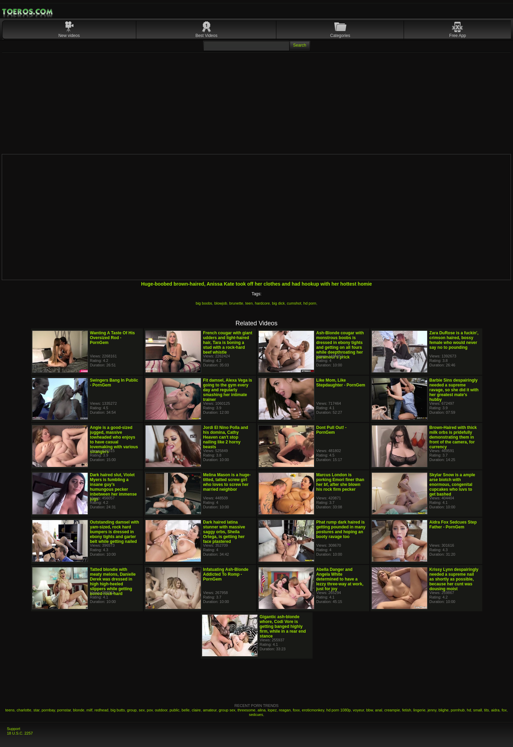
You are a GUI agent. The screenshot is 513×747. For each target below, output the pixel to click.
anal (378, 710)
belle (185, 710)
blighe (443, 710)
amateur (210, 710)
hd (469, 710)
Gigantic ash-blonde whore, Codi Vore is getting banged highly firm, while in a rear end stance (283, 626)
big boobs (204, 303)
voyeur (358, 710)
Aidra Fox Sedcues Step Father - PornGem (453, 524)
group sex (227, 710)
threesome (246, 710)
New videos (69, 35)
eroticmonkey (313, 710)
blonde (78, 710)
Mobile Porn (28, 12)
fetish (406, 710)
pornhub (458, 710)
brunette (236, 303)
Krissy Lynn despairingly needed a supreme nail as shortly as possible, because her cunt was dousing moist (454, 579)
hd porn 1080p (338, 710)
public (174, 710)
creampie (392, 710)
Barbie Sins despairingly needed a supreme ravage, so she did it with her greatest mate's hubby (454, 390)
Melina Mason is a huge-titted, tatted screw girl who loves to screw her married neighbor (227, 482)
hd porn (309, 303)
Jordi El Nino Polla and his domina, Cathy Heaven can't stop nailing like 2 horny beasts (225, 437)
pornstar (64, 710)
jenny (431, 710)
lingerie (419, 710)
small (477, 710)
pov (150, 710)
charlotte (24, 710)
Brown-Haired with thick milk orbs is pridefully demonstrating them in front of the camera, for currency (453, 437)
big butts (117, 710)
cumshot (294, 303)
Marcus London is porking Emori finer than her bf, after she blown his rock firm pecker (340, 482)
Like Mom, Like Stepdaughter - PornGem (340, 382)
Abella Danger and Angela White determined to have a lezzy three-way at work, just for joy (340, 579)
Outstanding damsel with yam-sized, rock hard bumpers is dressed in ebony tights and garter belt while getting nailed (114, 532)
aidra (495, 710)
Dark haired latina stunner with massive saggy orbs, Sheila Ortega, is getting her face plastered (224, 532)
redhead (101, 710)
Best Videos (206, 35)
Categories (340, 35)
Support (13, 729)
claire (196, 710)
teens (9, 710)
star (36, 710)
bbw (369, 710)
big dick (278, 303)
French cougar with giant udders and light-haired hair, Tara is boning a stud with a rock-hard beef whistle (228, 343)
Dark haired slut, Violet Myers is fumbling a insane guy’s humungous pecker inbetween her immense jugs (113, 486)
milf (89, 710)
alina (262, 710)
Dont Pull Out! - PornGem (331, 430)
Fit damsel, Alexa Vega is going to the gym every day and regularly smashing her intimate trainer (227, 390)
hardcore (262, 303)
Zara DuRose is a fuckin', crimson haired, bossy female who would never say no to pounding (454, 340)
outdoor (161, 710)
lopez (272, 710)
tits (486, 710)
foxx (296, 710)
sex (142, 710)
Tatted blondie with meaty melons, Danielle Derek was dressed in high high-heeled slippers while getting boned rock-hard (113, 581)
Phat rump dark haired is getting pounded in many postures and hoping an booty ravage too (341, 529)
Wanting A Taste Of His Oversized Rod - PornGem (112, 338)
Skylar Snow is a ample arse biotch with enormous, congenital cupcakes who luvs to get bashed (452, 484)
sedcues (256, 714)
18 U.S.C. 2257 (20, 733)
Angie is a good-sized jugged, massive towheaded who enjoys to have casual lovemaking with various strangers (114, 439)
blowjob (220, 303)
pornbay (48, 710)
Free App (457, 35)
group (132, 710)
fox (504, 710)
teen (249, 303)
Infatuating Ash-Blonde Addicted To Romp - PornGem (226, 574)
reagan (284, 710)
